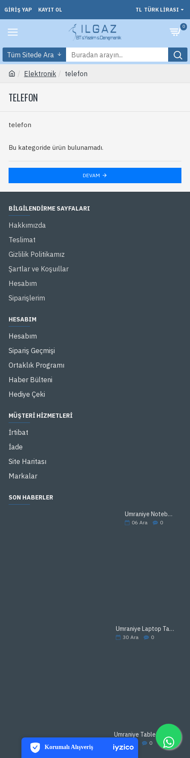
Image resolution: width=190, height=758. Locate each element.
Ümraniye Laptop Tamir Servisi (146, 629)
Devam (91, 175)
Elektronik (40, 73)
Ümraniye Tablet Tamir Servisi (145, 734)
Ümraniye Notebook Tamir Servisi (150, 514)
